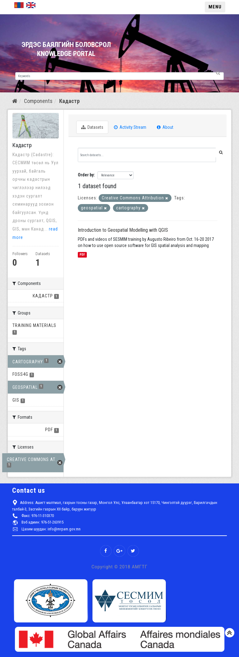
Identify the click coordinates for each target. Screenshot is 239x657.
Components (38, 101)
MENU (215, 7)
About (165, 127)
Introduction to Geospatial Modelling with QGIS (123, 230)
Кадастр (69, 101)
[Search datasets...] (147, 155)
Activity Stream (130, 127)
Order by (86, 174)
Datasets (92, 127)
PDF (82, 255)
